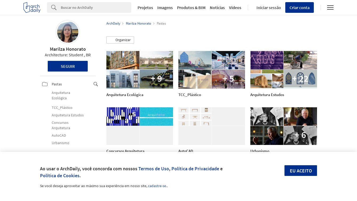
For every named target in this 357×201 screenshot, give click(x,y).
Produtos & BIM (191, 7)
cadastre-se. (157, 185)
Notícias (217, 7)
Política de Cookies (59, 175)
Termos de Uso (153, 168)
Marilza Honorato (68, 49)
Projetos (145, 7)
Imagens (165, 7)
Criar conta (300, 7)
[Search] (96, 7)
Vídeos (235, 7)
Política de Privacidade (195, 168)
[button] (120, 40)
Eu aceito (301, 171)
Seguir (68, 66)
